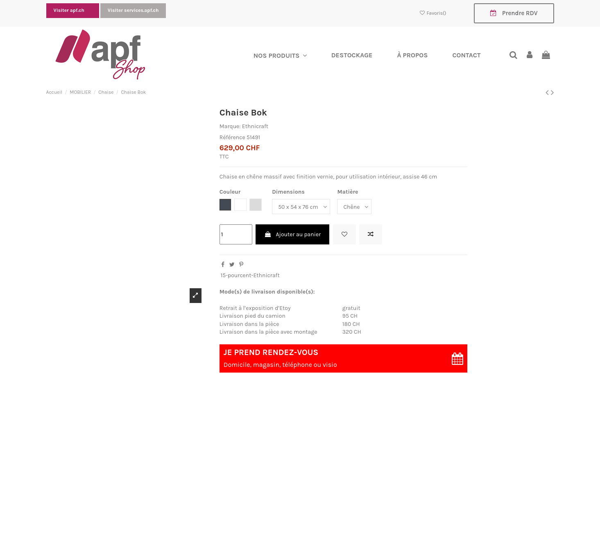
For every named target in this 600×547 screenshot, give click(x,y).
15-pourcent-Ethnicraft (250, 275)
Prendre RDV (513, 13)
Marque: (230, 126)
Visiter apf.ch (70, 10)
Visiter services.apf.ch (133, 10)
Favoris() (433, 13)
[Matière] (354, 207)
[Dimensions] (301, 207)
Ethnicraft (255, 126)
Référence (232, 137)
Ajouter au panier (292, 234)
